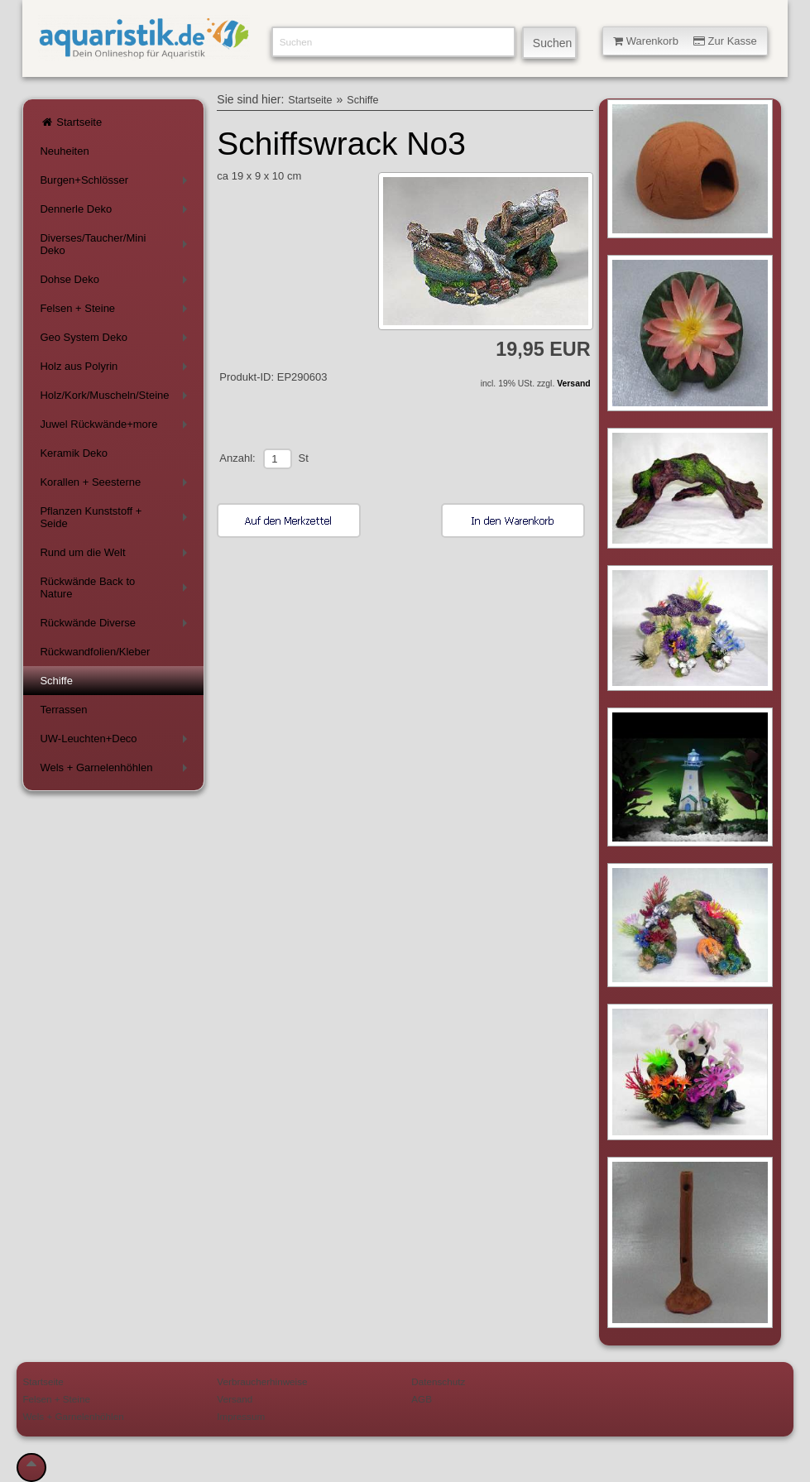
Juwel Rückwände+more (116, 427)
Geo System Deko (116, 340)
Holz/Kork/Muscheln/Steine (116, 398)
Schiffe (56, 680)
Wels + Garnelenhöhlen (116, 770)
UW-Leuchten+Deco (116, 741)
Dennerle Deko (116, 212)
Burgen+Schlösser (116, 183)
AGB (421, 1398)
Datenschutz (438, 1381)
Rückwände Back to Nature (116, 587)
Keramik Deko (74, 453)
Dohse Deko (116, 282)
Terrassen (63, 709)
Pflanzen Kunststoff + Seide (116, 517)
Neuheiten (64, 151)
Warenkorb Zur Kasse (685, 41)
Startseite (71, 122)
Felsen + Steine (116, 311)
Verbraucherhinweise (262, 1381)
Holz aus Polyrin (116, 369)
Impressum (241, 1416)
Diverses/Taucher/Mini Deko (116, 244)
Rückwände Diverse (116, 625)
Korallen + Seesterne (116, 485)
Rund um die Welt (116, 555)
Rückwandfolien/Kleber (95, 651)
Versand (573, 383)
